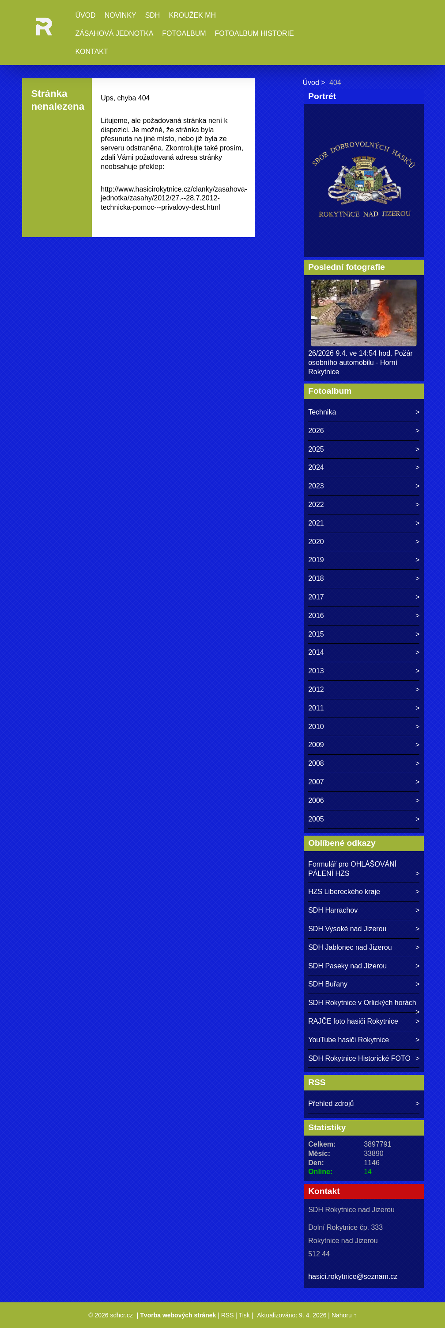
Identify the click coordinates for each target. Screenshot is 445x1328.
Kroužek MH (192, 15)
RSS (227, 1315)
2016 (316, 615)
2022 (316, 504)
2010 (316, 726)
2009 (316, 744)
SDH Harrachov (333, 910)
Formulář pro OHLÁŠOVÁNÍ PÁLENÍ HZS (352, 868)
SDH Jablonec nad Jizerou (350, 947)
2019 (316, 560)
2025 (316, 449)
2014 (316, 652)
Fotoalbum (184, 33)
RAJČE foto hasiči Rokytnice (353, 1021)
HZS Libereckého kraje (344, 891)
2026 (316, 430)
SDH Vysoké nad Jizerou (347, 929)
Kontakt (91, 51)
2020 (316, 541)
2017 (316, 597)
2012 (316, 689)
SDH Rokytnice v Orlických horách (362, 1002)
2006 (316, 800)
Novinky (120, 15)
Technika (322, 412)
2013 (316, 671)
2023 (316, 486)
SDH (152, 15)
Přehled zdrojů (331, 1103)
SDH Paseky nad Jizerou (347, 966)
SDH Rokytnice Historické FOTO (359, 1058)
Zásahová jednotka (114, 33)
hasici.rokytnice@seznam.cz (352, 1276)
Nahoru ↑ (344, 1315)
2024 (316, 467)
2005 (316, 819)
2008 (316, 763)
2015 (316, 634)
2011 (316, 708)
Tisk (244, 1315)
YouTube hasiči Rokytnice (348, 1040)
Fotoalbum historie (254, 33)
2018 (316, 578)
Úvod (85, 15)
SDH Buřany (327, 984)
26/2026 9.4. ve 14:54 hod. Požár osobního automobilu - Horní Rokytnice (360, 362)
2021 (316, 523)
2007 (316, 782)
